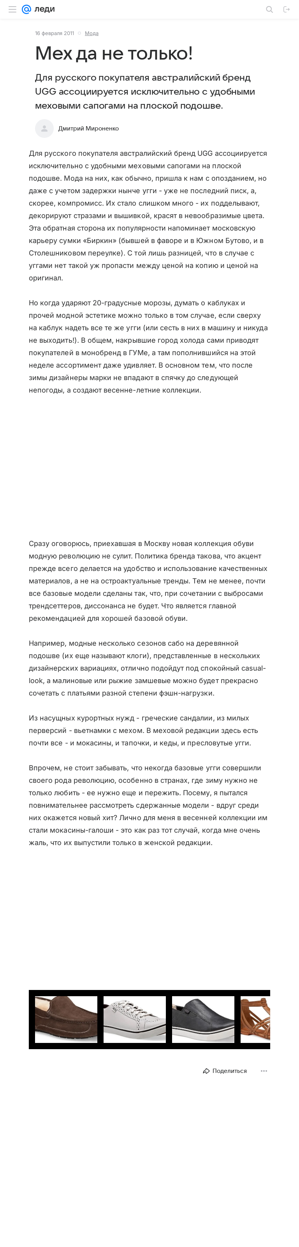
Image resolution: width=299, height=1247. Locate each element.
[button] (56, 1011)
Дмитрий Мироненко (88, 128)
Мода (91, 33)
